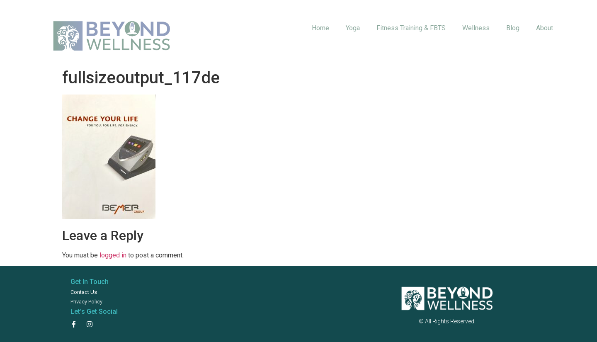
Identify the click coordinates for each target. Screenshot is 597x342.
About (544, 28)
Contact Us (83, 292)
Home (320, 28)
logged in (113, 255)
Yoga (353, 28)
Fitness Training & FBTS (411, 28)
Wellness (476, 28)
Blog (512, 28)
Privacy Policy (86, 301)
